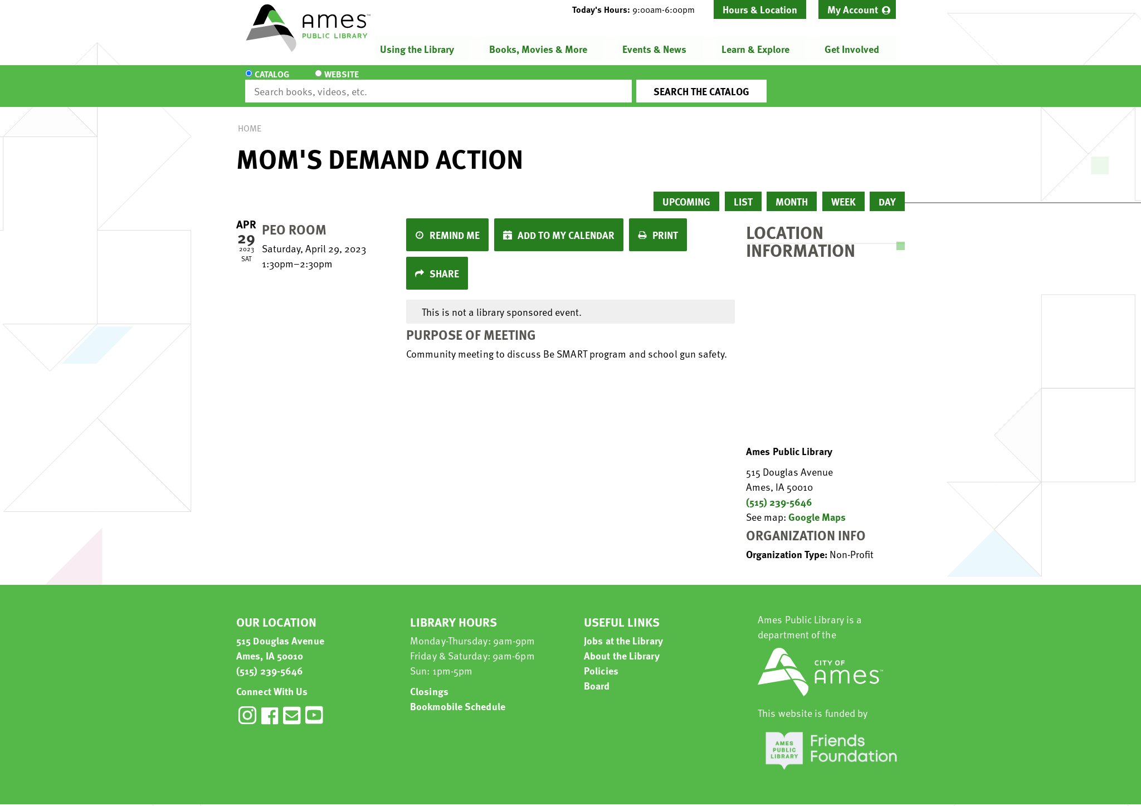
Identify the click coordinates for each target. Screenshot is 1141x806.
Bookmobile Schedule (457, 696)
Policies (601, 660)
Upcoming (686, 191)
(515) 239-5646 (779, 491)
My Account (852, 9)
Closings (429, 680)
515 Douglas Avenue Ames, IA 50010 (280, 638)
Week (843, 191)
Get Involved (852, 48)
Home (249, 118)
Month (792, 191)
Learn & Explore (755, 48)
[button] (638, 9)
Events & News (654, 48)
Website (339, 81)
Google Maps (817, 506)
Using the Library (417, 48)
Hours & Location (760, 9)
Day (887, 191)
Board (597, 675)
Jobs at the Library (623, 630)
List (743, 191)
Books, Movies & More (538, 48)
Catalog (272, 81)
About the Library (622, 645)
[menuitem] (857, 9)
